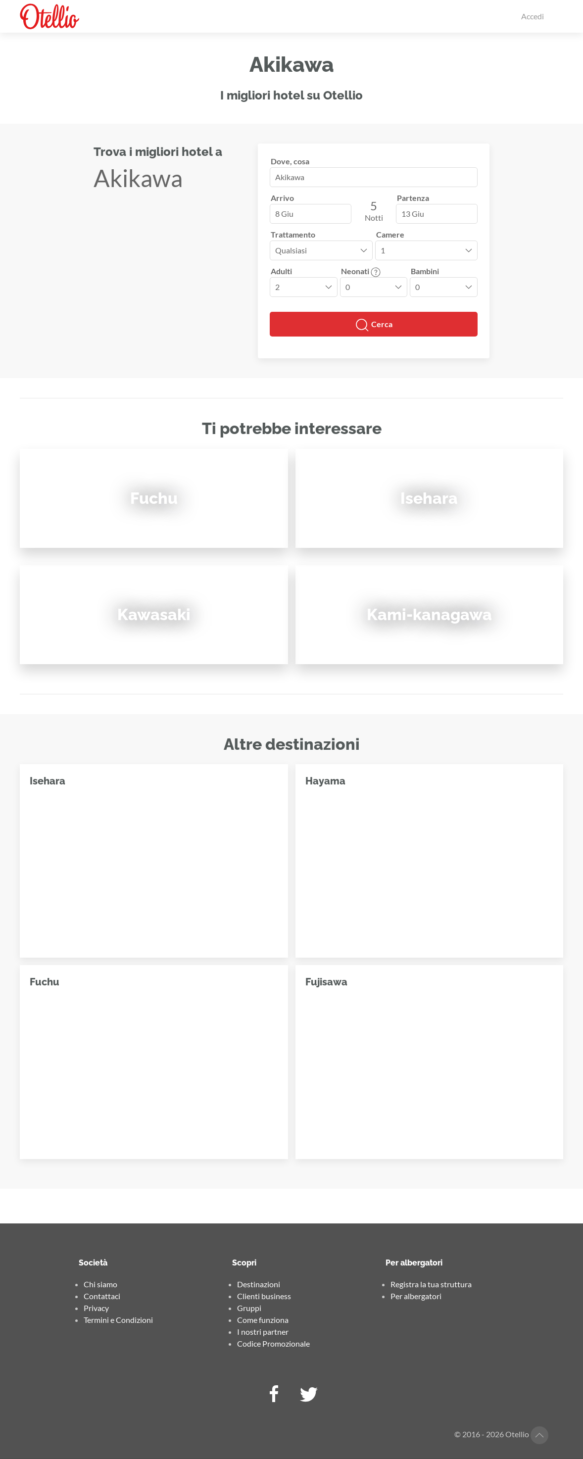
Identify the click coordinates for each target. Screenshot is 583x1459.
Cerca (373, 325)
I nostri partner (263, 1331)
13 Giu (412, 213)
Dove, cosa (290, 161)
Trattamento (293, 234)
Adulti (281, 271)
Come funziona (263, 1319)
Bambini (425, 271)
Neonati (361, 271)
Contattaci (102, 1296)
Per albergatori (415, 1296)
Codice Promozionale (273, 1343)
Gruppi (249, 1308)
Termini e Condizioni (118, 1319)
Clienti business (264, 1296)
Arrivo (282, 197)
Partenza (413, 197)
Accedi (532, 16)
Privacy (96, 1308)
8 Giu (284, 213)
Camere (390, 234)
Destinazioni (258, 1284)
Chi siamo (100, 1284)
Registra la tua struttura (431, 1284)
